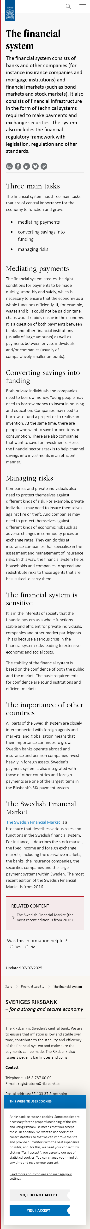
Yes (18, 946)
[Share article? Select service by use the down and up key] (27, 166)
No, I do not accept (39, 1195)
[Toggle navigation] (82, 6)
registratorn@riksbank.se (39, 1083)
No (32, 946)
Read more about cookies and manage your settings (41, 1176)
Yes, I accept (38, 1210)
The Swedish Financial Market (33, 822)
